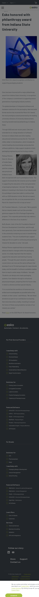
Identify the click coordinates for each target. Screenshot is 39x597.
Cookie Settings (16, 591)
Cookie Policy (25, 589)
